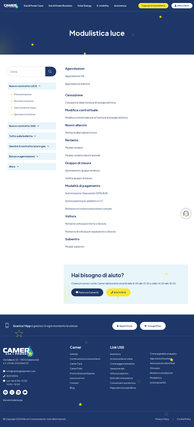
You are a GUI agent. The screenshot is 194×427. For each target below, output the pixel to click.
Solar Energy (85, 5)
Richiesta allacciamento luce (81, 132)
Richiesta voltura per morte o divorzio (85, 223)
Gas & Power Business (60, 5)
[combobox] (26, 71)
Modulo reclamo (74, 147)
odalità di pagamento (84, 186)
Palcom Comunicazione (34, 419)
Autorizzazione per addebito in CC (84, 201)
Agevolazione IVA (74, 76)
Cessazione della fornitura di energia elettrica (90, 102)
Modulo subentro (74, 246)
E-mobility (103, 5)
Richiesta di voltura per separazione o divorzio (90, 231)
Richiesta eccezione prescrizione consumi (88, 208)
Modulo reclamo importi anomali (82, 155)
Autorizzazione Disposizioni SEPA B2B (86, 193)
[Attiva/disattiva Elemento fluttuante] (186, 213)
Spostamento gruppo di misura (82, 170)
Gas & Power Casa (33, 5)
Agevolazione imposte (77, 83)
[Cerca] (50, 71)
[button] (87, 292)
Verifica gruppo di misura (78, 178)
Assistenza (120, 5)
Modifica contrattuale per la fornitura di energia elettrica (96, 117)
